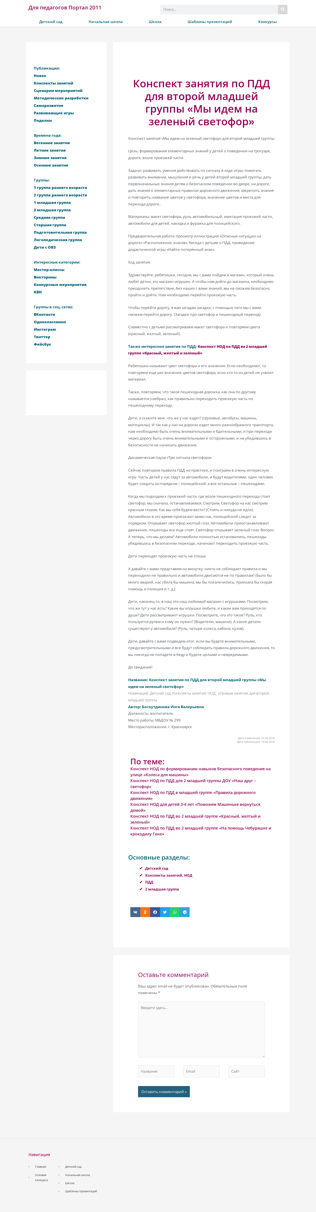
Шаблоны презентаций (210, 21)
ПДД (149, 882)
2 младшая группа (163, 889)
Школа (155, 21)
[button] (135, 912)
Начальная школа (106, 21)
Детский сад (51, 21)
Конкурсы (267, 21)
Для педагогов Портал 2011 (65, 7)
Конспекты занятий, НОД (169, 875)
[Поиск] (282, 9)
